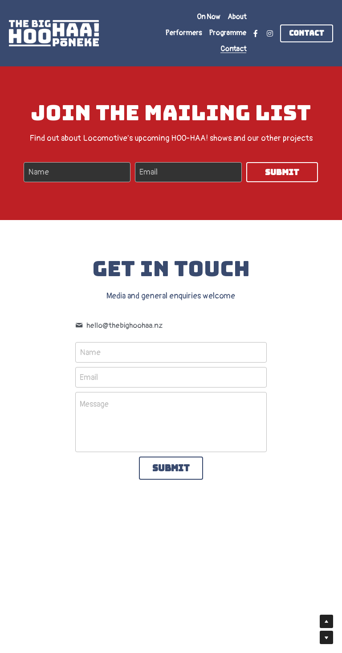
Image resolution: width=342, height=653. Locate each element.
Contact (306, 33)
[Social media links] (255, 33)
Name (38, 172)
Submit (282, 172)
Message (94, 404)
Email (148, 172)
